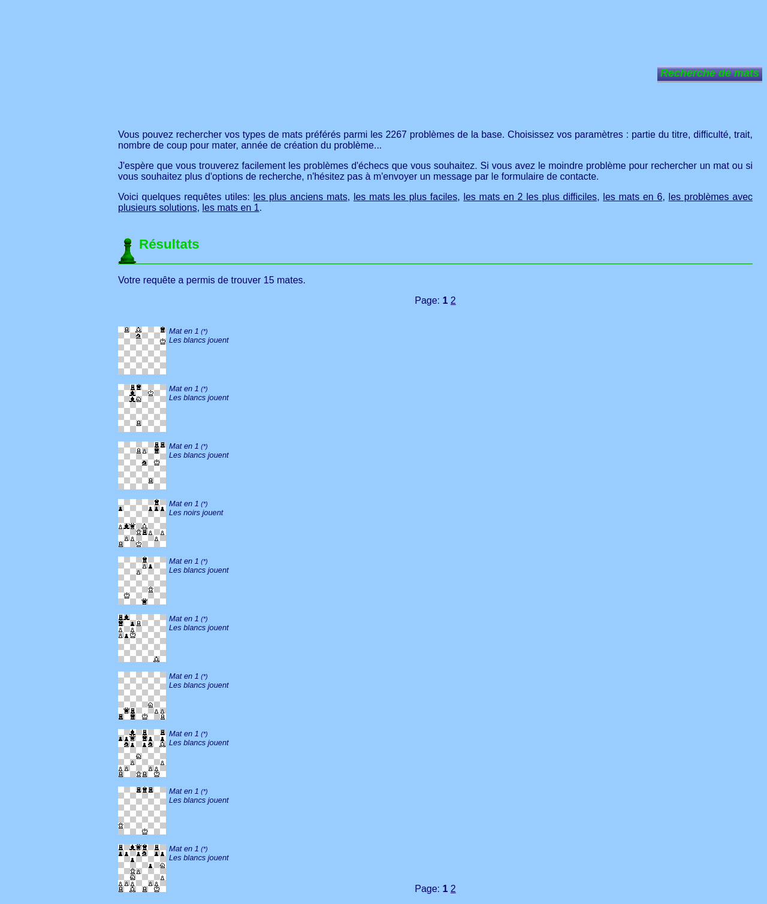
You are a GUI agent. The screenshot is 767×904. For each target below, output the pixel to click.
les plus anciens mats (300, 197)
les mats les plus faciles (405, 197)
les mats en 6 (632, 197)
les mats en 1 (231, 207)
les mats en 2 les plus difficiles (530, 197)
